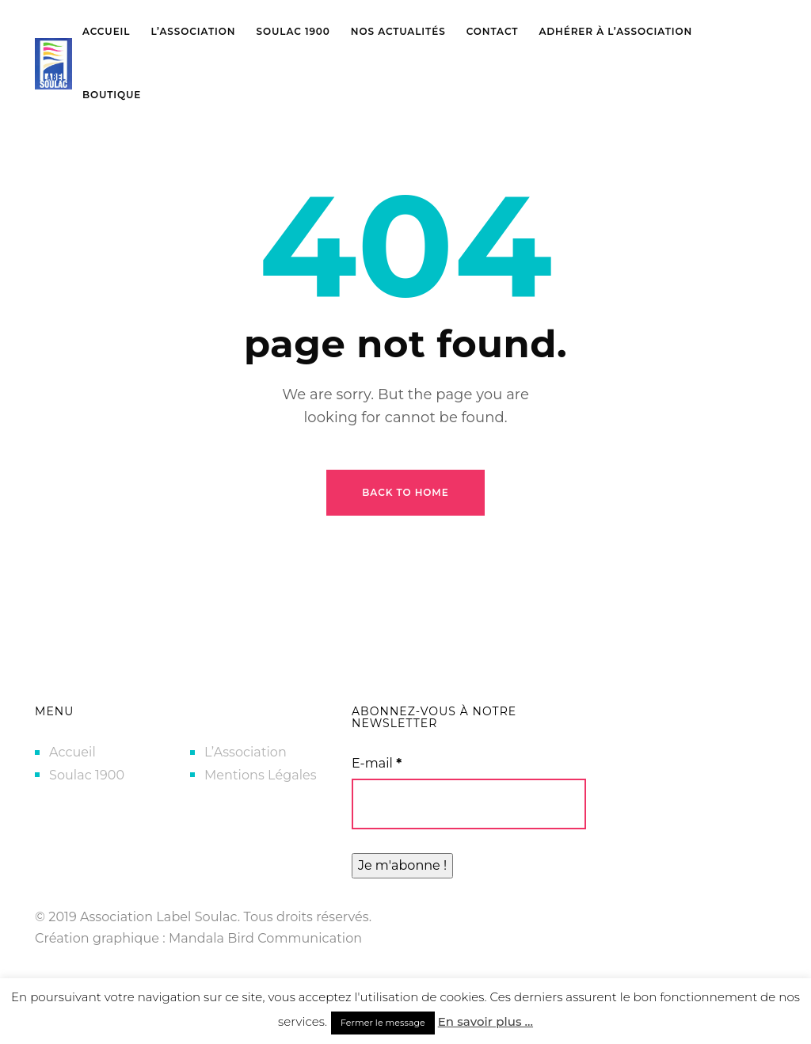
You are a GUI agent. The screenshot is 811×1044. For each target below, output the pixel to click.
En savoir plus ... (485, 1021)
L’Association (245, 752)
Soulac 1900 (86, 775)
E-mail (377, 763)
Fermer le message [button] (383, 1022)
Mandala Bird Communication (265, 938)
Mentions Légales (260, 775)
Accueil (72, 752)
